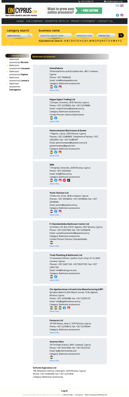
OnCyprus (79, 395)
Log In (64, 390)
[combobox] (16, 35)
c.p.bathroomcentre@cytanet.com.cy (72, 233)
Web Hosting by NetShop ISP (96, 395)
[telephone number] (84, 35)
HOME (20, 21)
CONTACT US (105, 21)
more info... (55, 90)
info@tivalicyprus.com (66, 270)
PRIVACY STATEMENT (83, 21)
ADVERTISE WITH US (57, 21)
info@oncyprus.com (113, 1)
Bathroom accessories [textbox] (14, 35)
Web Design (68, 395)
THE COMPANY (34, 21)
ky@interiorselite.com (66, 350)
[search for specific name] (55, 35)
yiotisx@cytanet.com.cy (66, 205)
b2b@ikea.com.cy (64, 173)
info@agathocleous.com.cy (68, 301)
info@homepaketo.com (66, 80)
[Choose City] (106, 35)
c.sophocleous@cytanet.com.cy (70, 108)
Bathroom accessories (15, 86)
